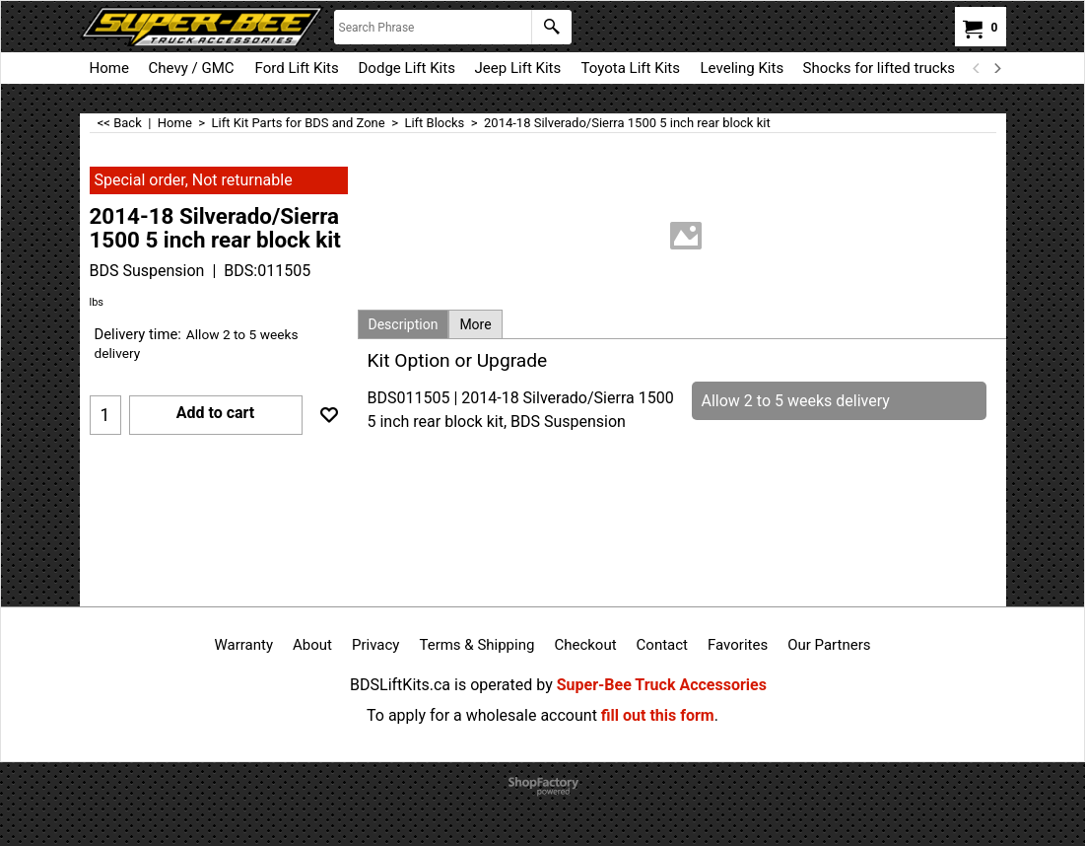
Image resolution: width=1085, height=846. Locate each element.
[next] (997, 68)
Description (404, 324)
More (475, 324)
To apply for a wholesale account (482, 715)
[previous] (977, 68)
